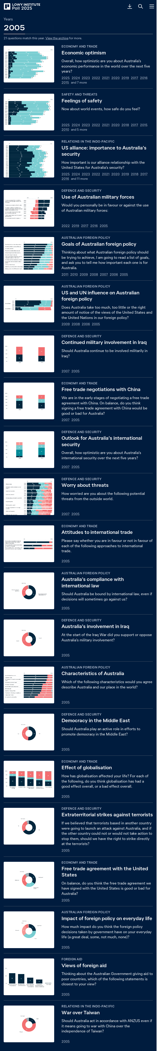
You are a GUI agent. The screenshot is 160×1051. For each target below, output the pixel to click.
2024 (76, 78)
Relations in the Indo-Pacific (88, 141)
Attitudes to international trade (97, 532)
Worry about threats (85, 485)
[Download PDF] (129, 6)
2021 (105, 78)
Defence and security (81, 190)
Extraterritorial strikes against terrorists (107, 814)
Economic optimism (84, 53)
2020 (115, 78)
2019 (125, 78)
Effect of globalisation (87, 767)
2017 (134, 78)
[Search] (140, 6)
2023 (86, 78)
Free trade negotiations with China (101, 389)
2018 (125, 125)
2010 (65, 129)
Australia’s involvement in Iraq (95, 626)
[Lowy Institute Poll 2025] (21, 6)
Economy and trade (80, 46)
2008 (94, 274)
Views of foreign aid (84, 965)
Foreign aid (72, 959)
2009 (84, 274)
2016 (144, 78)
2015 (65, 82)
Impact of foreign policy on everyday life (107, 918)
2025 (66, 78)
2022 (96, 78)
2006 (114, 274)
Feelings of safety (82, 101)
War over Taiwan (81, 1012)
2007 (104, 274)
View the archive (56, 38)
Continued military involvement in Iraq (104, 342)
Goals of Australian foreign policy (99, 244)
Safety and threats (79, 94)
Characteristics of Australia (93, 673)
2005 (104, 226)
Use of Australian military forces (98, 197)
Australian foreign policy (86, 238)
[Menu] (151, 6)
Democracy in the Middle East (96, 720)
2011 (65, 274)
